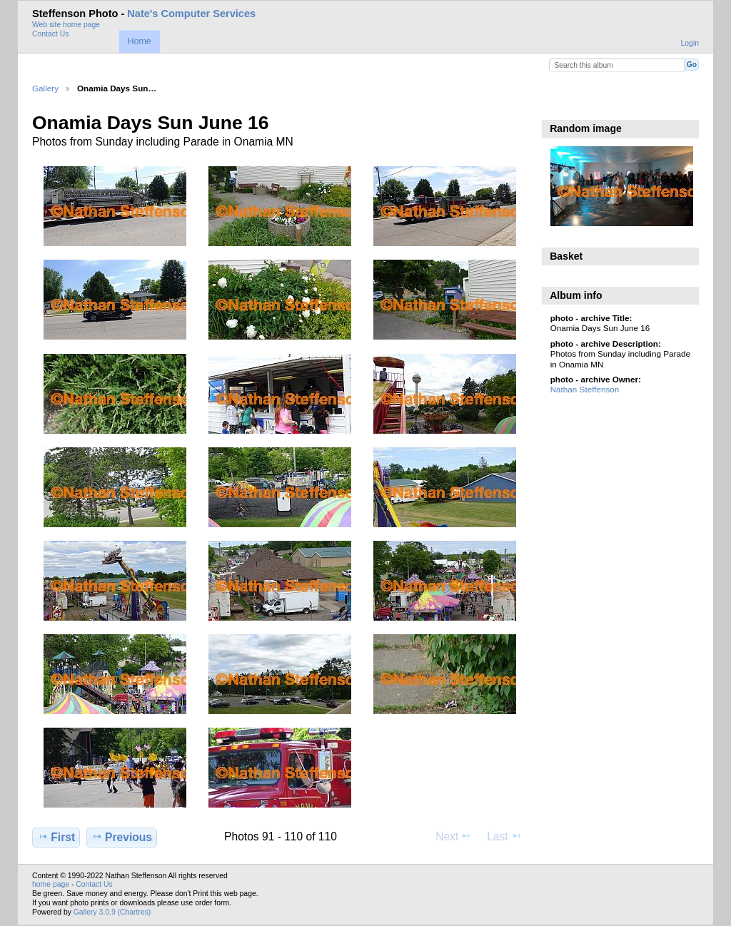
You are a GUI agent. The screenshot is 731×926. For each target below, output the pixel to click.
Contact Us (50, 34)
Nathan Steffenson (585, 389)
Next (453, 836)
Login (690, 43)
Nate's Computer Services (191, 13)
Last (504, 836)
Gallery (45, 88)
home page (50, 884)
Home (139, 41)
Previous (121, 836)
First (56, 836)
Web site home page (66, 25)
